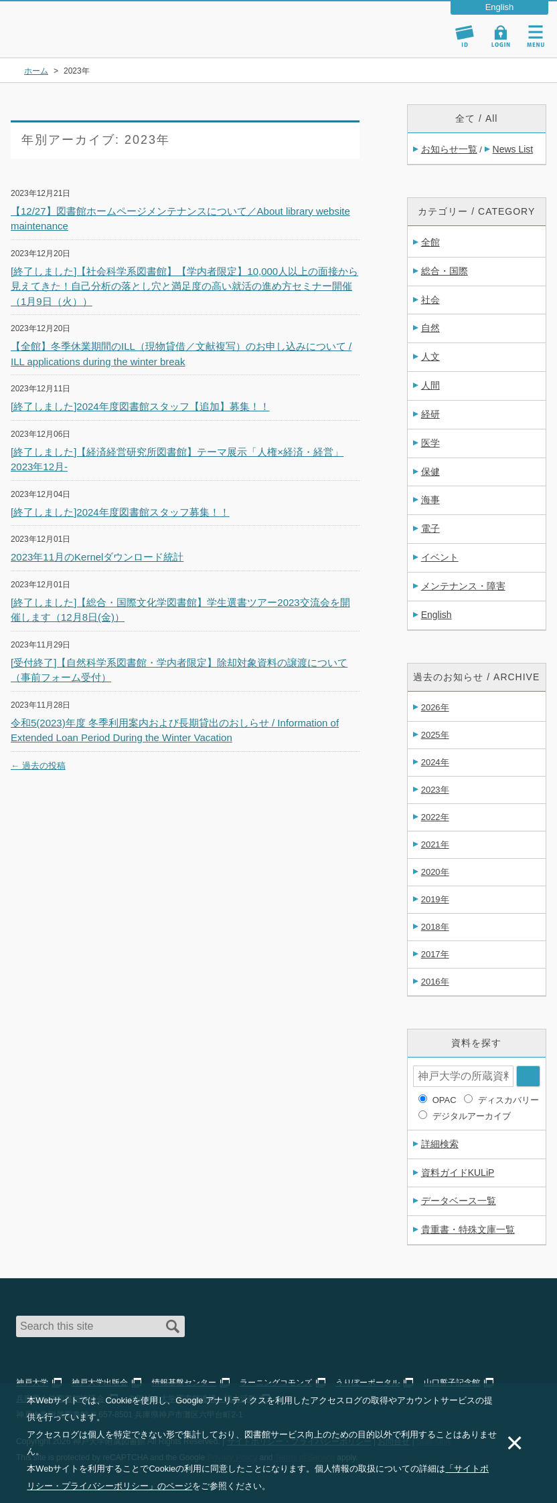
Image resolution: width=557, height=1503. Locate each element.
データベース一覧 (458, 1200)
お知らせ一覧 (449, 149)
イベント (440, 557)
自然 (430, 327)
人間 (430, 385)
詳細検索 (440, 1143)
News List (513, 149)
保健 (430, 471)
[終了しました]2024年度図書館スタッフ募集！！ (120, 512)
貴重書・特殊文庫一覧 (468, 1229)
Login (500, 36)
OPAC (444, 1100)
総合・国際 (444, 271)
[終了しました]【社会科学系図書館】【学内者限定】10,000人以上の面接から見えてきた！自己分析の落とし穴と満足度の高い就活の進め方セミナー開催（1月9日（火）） (184, 286)
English (436, 614)
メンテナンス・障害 (463, 586)
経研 (430, 414)
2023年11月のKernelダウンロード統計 (97, 557)
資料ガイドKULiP (458, 1172)
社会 (430, 299)
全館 (430, 242)
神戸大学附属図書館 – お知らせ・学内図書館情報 (88, 23)
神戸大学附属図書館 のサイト (71, 40)
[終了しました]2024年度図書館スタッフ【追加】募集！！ (140, 406)
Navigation (535, 36)
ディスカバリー (508, 1100)
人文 (430, 356)
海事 (430, 499)
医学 (430, 442)
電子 (430, 528)
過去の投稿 (38, 766)
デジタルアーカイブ (471, 1116)
